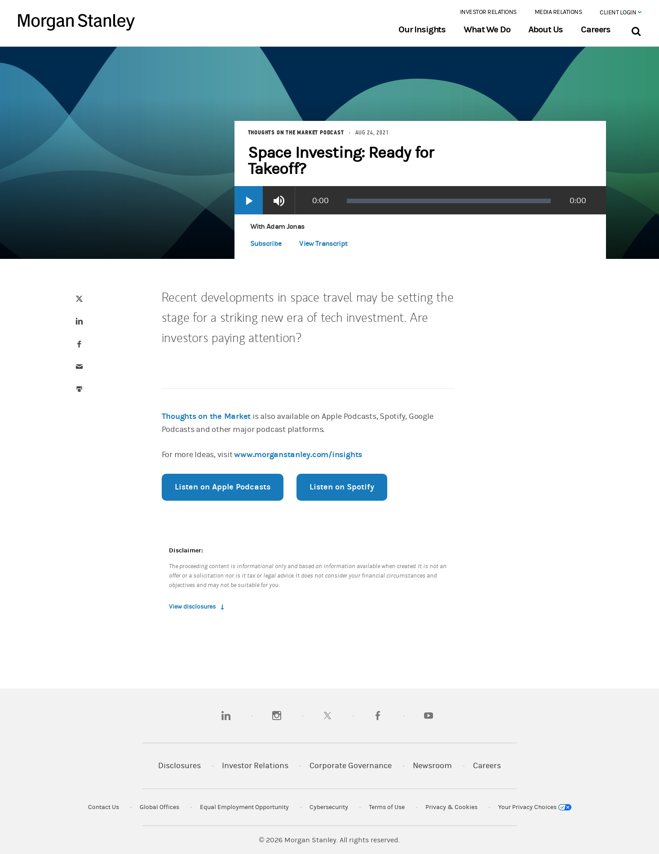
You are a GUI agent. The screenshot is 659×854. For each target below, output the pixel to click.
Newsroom (432, 765)
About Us (545, 29)
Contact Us (103, 807)
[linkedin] (226, 716)
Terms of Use (387, 807)
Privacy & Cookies (451, 807)
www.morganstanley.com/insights (298, 454)
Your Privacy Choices (534, 807)
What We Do (487, 29)
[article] (329, 366)
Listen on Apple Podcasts (222, 487)
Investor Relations (488, 12)
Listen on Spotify (342, 487)
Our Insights (422, 29)
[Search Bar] (636, 29)
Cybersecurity (329, 807)
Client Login (620, 12)
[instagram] (277, 716)
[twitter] (327, 716)
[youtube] (429, 716)
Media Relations (558, 12)
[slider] (449, 201)
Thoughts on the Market (206, 416)
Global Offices (159, 807)
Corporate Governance (351, 765)
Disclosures (179, 765)
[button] (323, 245)
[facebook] (378, 716)
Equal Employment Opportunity (244, 807)
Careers (595, 29)
